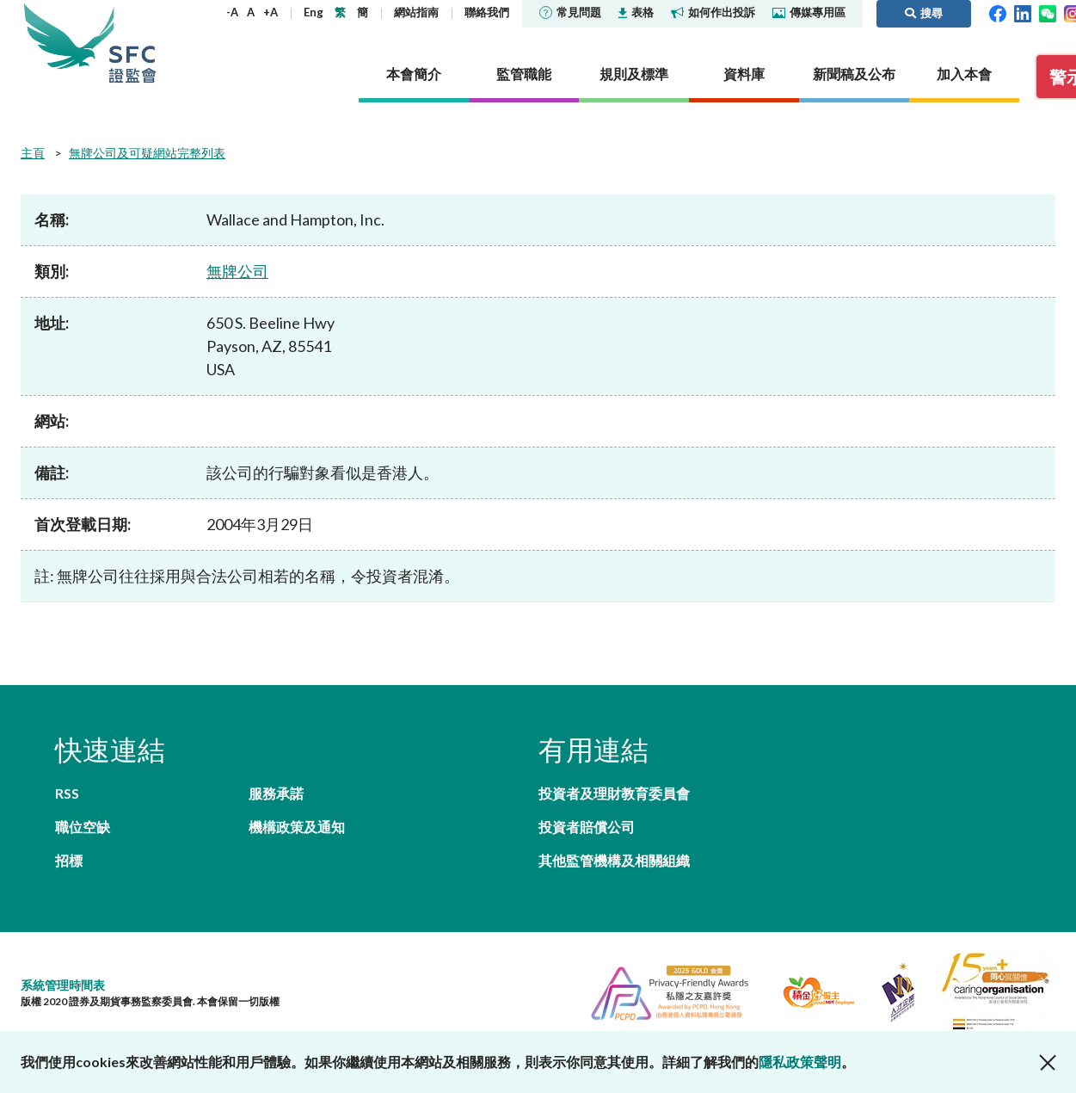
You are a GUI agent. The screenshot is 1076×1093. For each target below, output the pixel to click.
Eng (313, 12)
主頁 (33, 152)
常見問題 (570, 12)
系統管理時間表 (63, 985)
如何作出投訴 (713, 12)
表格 (636, 12)
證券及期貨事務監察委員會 (132, 42)
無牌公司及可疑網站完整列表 (147, 152)
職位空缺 (82, 826)
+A (270, 12)
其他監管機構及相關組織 (614, 860)
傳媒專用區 (808, 12)
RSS (67, 793)
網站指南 (416, 12)
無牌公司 (237, 271)
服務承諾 (276, 793)
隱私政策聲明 (800, 1061)
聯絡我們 (486, 12)
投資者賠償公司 (586, 826)
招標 (69, 860)
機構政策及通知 (297, 826)
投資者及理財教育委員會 (614, 793)
